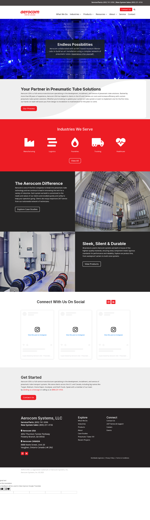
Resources (100, 15)
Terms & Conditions (122, 458)
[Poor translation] (7, 489)
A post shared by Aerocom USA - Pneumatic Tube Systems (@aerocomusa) (46, 356)
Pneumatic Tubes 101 (86, 437)
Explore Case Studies (27, 209)
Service (122, 15)
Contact (131, 15)
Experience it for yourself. (83, 54)
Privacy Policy (110, 458)
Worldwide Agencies (97, 458)
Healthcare (120, 151)
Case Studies (83, 433)
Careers (109, 427)
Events (109, 430)
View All (75, 160)
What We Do (62, 15)
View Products (92, 264)
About (112, 15)
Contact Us (126, 9)
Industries (74, 15)
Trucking (97, 151)
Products (87, 15)
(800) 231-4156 (136, 2)
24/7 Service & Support (115, 424)
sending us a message (31, 390)
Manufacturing (29, 151)
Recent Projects (84, 440)
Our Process (29, 108)
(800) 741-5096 (108, 2)
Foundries (75, 151)
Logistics (52, 151)
